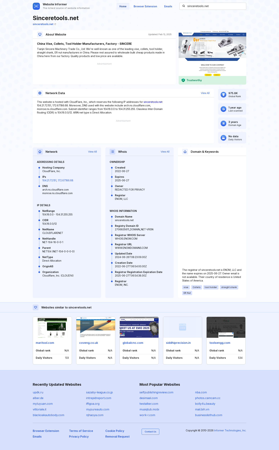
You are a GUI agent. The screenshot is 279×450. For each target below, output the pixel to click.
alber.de (38, 398)
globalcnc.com (133, 343)
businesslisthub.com (208, 415)
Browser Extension (145, 6)
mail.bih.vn (202, 409)
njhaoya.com (94, 415)
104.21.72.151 (49, 180)
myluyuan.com (43, 403)
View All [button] (205, 93)
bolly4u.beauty (205, 403)
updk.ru (38, 392)
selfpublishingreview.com (156, 392)
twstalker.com (149, 403)
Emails (168, 6)
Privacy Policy (79, 436)
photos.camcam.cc (207, 398)
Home (123, 6)
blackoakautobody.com (48, 415)
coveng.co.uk (88, 343)
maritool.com (45, 343)
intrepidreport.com (98, 398)
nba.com (201, 392)
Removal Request (117, 436)
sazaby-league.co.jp (99, 392)
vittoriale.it (39, 409)
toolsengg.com (219, 343)
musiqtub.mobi (149, 409)
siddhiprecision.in (178, 343)
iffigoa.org (92, 403)
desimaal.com (149, 398)
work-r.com (147, 415)
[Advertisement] (104, 74)
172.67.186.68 (65, 180)
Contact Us (150, 431)
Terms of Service (81, 431)
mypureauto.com (97, 409)
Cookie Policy (114, 431)
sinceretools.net (44, 24)
